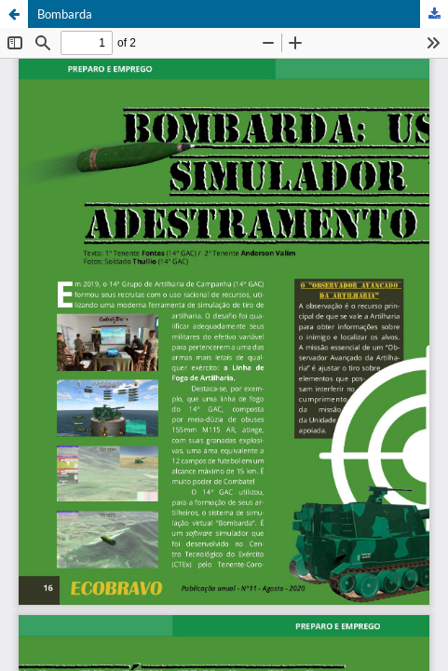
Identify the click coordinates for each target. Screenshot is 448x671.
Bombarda (64, 14)
